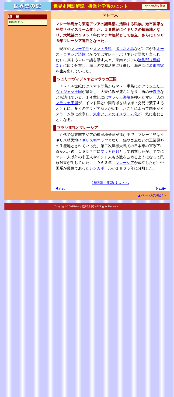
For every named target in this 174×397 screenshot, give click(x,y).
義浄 (156, 92)
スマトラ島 (102, 49)
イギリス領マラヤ (93, 140)
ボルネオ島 (124, 49)
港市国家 (156, 65)
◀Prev (60, 188)
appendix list (155, 6)
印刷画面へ (16, 22)
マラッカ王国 (67, 103)
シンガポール (100, 168)
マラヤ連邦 (110, 151)
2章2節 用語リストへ (110, 183)
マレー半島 (80, 49)
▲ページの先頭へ (152, 195)
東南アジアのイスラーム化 (115, 114)
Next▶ (161, 188)
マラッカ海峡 (119, 97)
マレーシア (124, 163)
